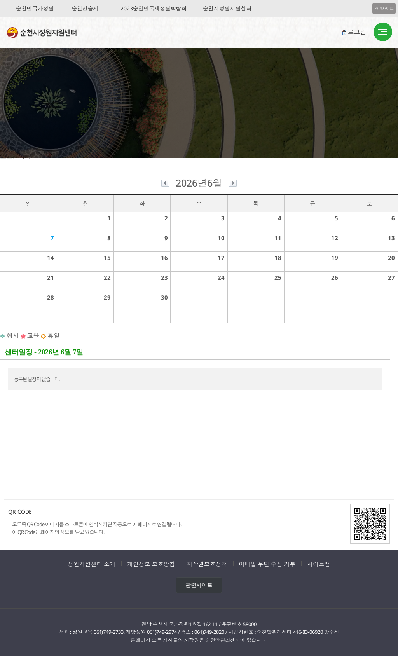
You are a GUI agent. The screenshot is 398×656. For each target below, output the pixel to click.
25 (277, 277)
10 (221, 238)
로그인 (356, 32)
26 (334, 277)
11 (277, 238)
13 (391, 238)
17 (221, 258)
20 (391, 258)
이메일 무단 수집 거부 (267, 564)
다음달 (233, 184)
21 (50, 277)
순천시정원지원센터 (227, 8)
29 (107, 297)
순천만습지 (85, 8)
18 (277, 258)
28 (50, 297)
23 (164, 277)
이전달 (165, 184)
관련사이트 (384, 8)
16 (164, 258)
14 (50, 258)
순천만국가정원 (35, 8)
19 (334, 258)
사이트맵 (318, 564)
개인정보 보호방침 (151, 564)
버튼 (383, 32)
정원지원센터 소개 (91, 564)
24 (221, 277)
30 (164, 297)
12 (334, 238)
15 (107, 258)
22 (107, 277)
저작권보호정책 (207, 564)
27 (391, 277)
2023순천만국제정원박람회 (153, 8)
